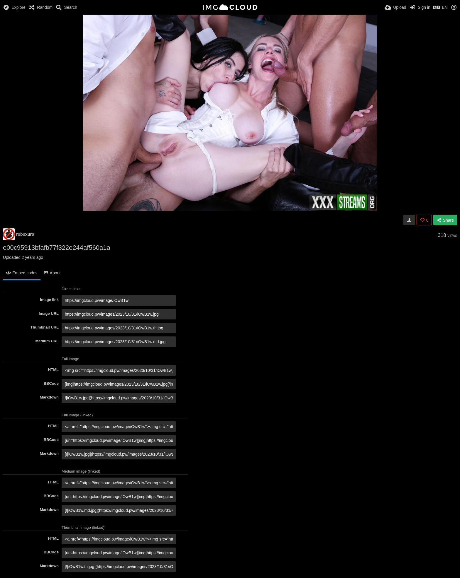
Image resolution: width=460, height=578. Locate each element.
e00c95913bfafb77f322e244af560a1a (56, 247)
